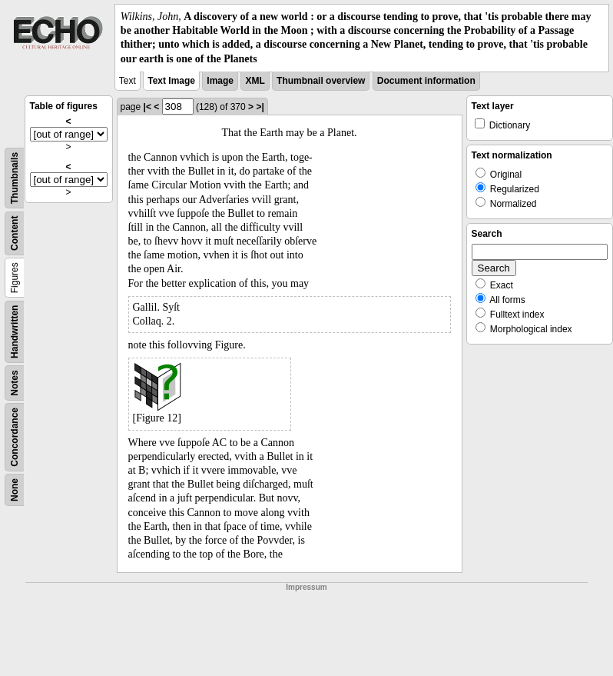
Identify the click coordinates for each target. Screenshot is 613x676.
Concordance (14, 437)
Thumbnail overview (321, 80)
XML (254, 80)
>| (259, 107)
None (14, 489)
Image (220, 80)
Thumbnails (14, 178)
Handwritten (14, 331)
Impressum (306, 587)
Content (14, 232)
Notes (14, 382)
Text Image (171, 80)
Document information (426, 80)
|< (147, 107)
